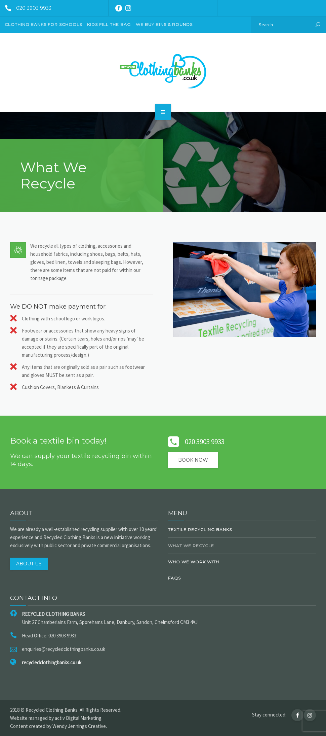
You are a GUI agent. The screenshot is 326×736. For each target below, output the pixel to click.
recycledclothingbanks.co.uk (51, 662)
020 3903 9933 (25, 8)
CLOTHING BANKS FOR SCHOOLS (43, 24)
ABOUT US (29, 564)
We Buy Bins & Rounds (164, 24)
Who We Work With (193, 561)
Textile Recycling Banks (200, 529)
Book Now (193, 460)
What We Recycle (191, 545)
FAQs (174, 578)
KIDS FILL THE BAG (109, 24)
